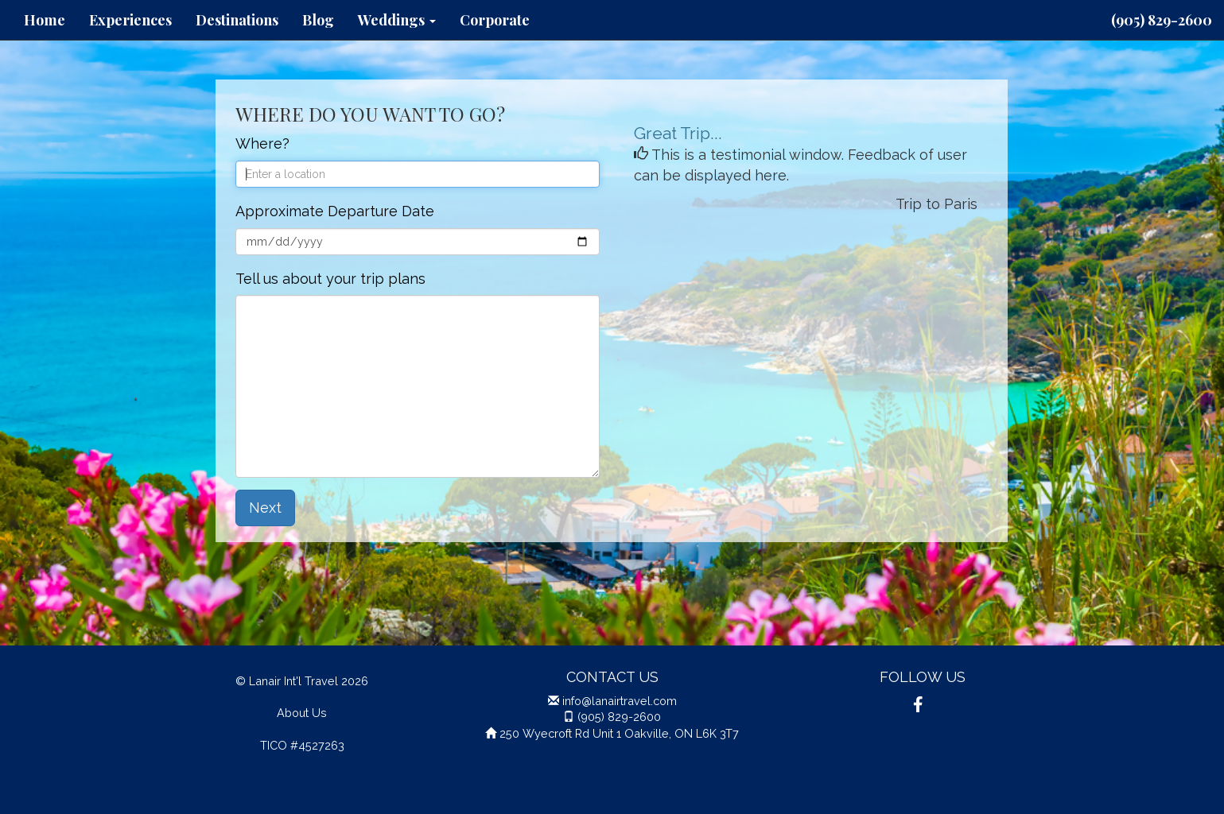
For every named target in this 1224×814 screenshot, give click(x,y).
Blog (318, 19)
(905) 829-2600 (1161, 19)
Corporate (495, 19)
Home (44, 19)
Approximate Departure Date (334, 211)
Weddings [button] (397, 19)
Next (265, 507)
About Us (302, 712)
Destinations (237, 19)
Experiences (130, 19)
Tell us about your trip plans (330, 278)
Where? (262, 143)
